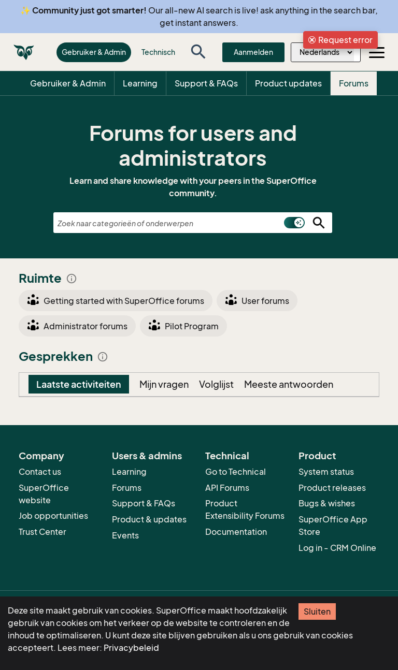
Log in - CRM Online (337, 548)
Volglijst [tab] (216, 384)
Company (41, 455)
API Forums (227, 488)
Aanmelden (253, 52)
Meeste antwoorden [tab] (288, 384)
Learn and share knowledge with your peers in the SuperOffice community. (193, 187)
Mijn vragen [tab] (164, 384)
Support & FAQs (206, 83)
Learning (140, 83)
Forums (353, 83)
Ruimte (48, 278)
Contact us (40, 472)
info (71, 278)
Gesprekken (63, 356)
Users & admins (147, 455)
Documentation (236, 532)
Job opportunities (53, 516)
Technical (227, 455)
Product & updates (149, 519)
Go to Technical (235, 472)
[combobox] (192, 223)
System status (326, 472)
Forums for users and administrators (193, 145)
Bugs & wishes (326, 503)
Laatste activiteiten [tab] (78, 384)
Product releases (332, 488)
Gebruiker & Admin (94, 52)
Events (125, 535)
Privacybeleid (131, 648)
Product (317, 455)
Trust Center (42, 532)
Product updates (288, 83)
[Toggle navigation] (377, 52)
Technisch (158, 52)
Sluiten (317, 611)
